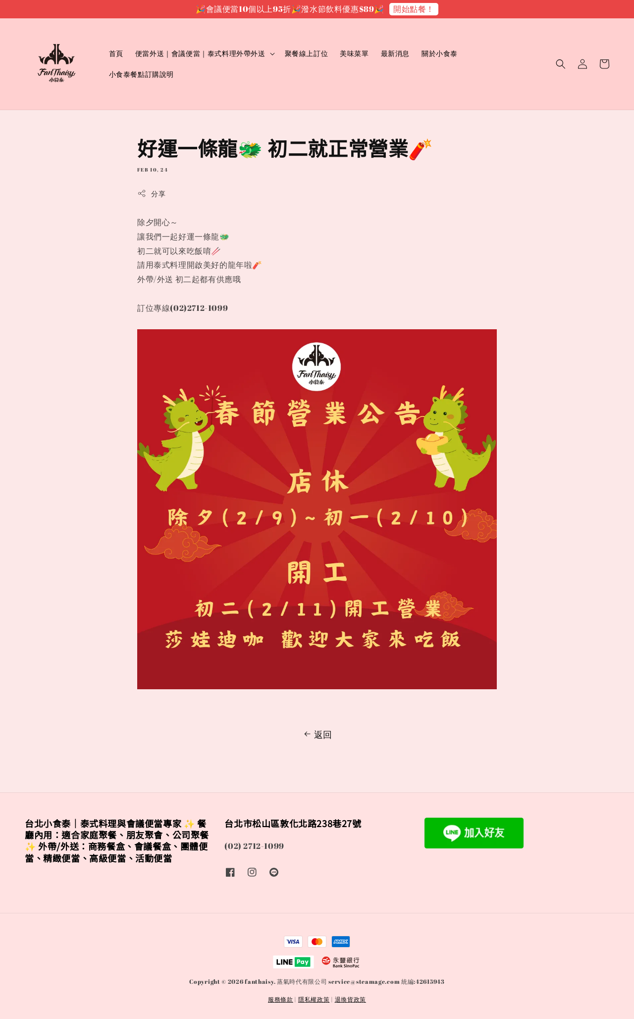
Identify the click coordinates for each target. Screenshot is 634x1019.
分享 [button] (151, 193)
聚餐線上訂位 (306, 53)
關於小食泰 (440, 53)
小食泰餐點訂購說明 (141, 74)
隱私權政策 (314, 999)
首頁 (116, 53)
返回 (317, 734)
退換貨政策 (351, 999)
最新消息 (395, 53)
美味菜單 (354, 53)
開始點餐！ (413, 8)
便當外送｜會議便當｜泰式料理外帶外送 (200, 53)
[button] (561, 64)
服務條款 (280, 999)
